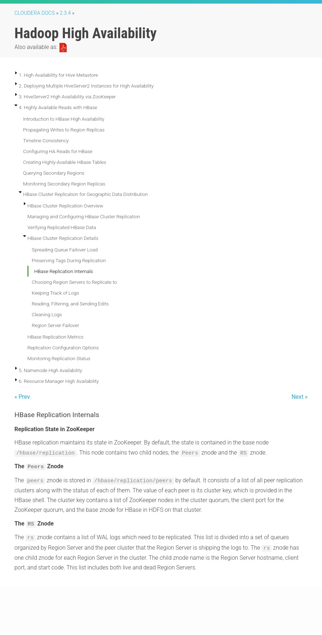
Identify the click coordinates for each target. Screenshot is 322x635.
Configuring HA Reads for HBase (57, 151)
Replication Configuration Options (63, 347)
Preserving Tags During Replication (69, 260)
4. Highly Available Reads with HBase (58, 107)
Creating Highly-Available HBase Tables (64, 162)
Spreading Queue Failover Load (65, 249)
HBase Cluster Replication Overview (65, 206)
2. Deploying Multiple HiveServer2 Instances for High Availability (86, 86)
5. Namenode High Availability (50, 370)
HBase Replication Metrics (55, 337)
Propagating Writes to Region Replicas (64, 130)
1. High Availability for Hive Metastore (58, 75)
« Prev (22, 396)
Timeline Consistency (46, 140)
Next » (299, 396)
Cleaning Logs (47, 314)
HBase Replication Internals (63, 271)
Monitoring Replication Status (58, 358)
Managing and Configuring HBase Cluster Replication (83, 216)
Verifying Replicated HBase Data (61, 227)
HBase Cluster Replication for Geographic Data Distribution (85, 194)
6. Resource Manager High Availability (59, 381)
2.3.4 (65, 13)
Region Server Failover (55, 325)
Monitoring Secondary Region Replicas (64, 184)
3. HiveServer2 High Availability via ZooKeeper (67, 96)
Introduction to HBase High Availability (63, 119)
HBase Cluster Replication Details (62, 238)
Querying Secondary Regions (53, 173)
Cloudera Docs (34, 13)
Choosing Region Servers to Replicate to (74, 282)
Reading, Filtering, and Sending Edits (70, 304)
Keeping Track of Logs (55, 293)
